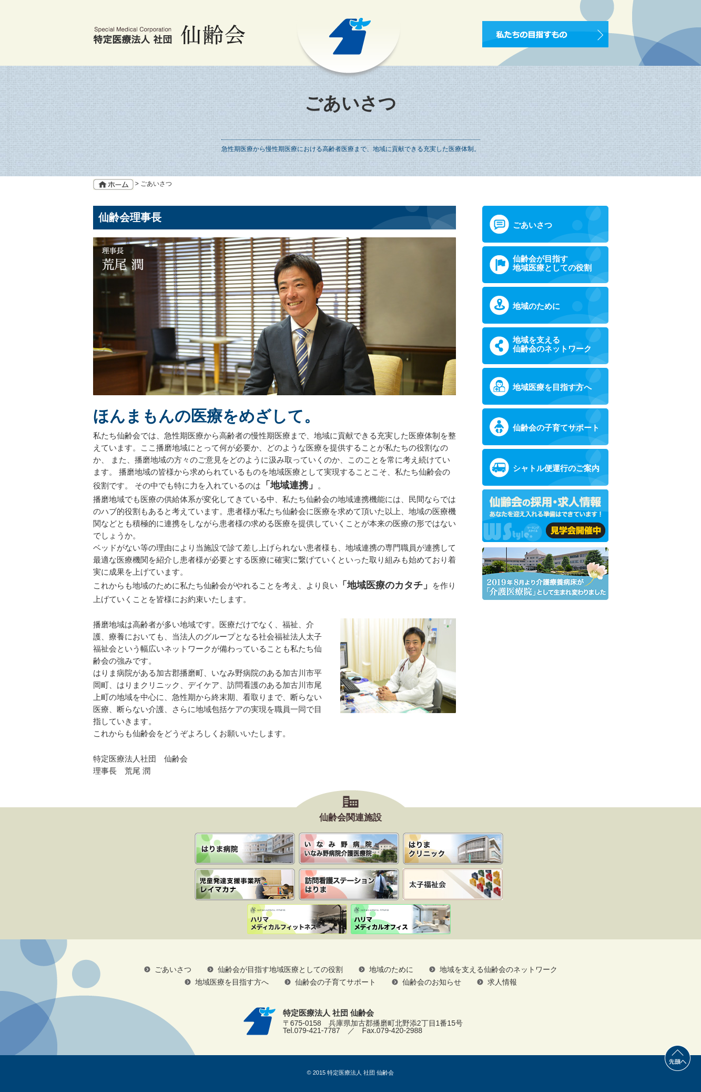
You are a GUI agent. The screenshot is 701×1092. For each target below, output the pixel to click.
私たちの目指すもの (545, 34)
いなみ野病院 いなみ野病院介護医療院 (349, 849)
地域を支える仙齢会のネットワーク (552, 344)
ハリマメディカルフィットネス (297, 920)
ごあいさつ (532, 225)
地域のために (536, 306)
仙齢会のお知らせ (431, 982)
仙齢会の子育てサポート (556, 427)
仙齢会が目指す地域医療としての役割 (552, 263)
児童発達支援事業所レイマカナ (245, 884)
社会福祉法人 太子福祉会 (453, 884)
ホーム (113, 184)
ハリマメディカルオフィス (401, 920)
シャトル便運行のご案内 (556, 468)
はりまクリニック (453, 849)
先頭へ (677, 1058)
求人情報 (502, 982)
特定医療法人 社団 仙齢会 (360, 1072)
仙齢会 (245, 849)
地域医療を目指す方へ (552, 387)
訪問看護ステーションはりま (349, 884)
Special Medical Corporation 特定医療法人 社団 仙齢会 (169, 35)
